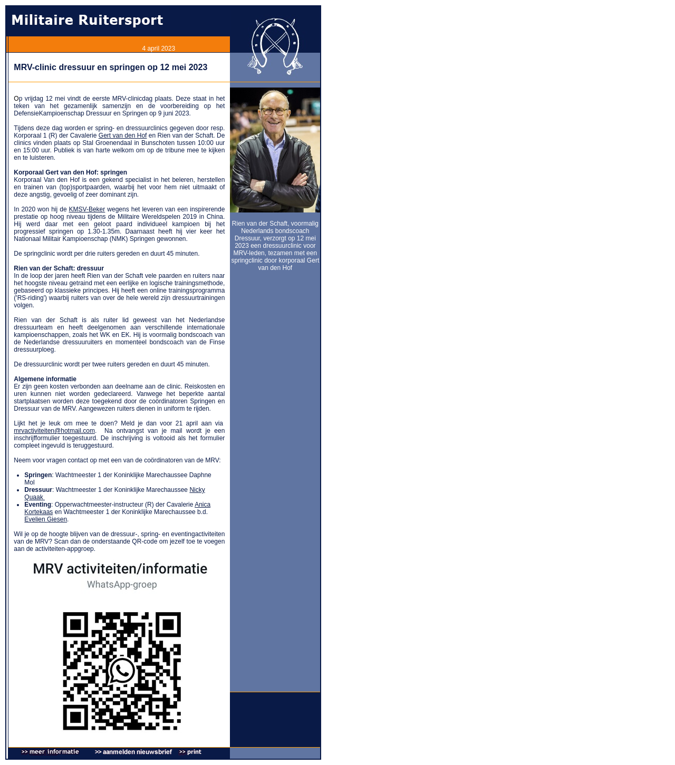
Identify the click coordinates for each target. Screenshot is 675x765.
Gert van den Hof (123, 135)
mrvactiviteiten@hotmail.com (54, 430)
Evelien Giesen (45, 519)
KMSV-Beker (87, 209)
